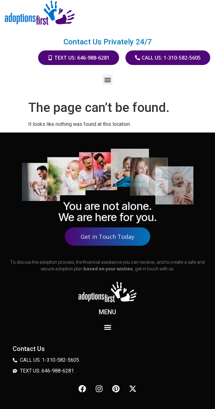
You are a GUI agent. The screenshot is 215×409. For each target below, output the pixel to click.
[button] (107, 80)
